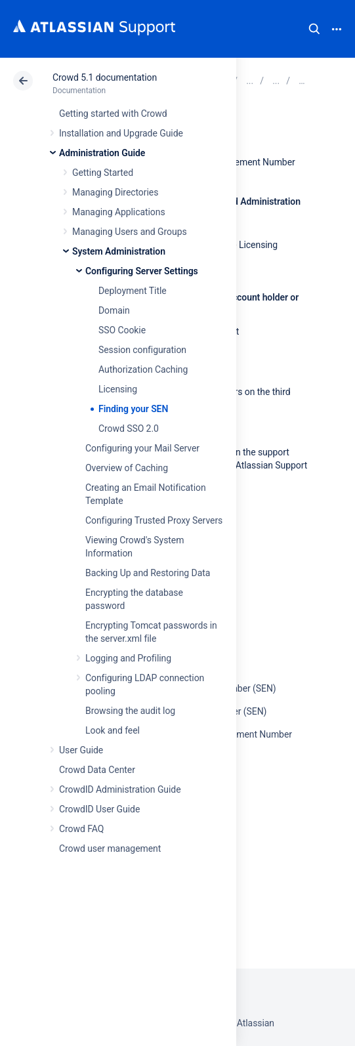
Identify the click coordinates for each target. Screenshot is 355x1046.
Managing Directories (115, 192)
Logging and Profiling (128, 658)
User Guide (81, 750)
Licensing (117, 389)
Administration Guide (102, 153)
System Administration (118, 251)
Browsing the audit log (130, 710)
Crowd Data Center (97, 769)
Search (314, 28)
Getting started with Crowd (113, 113)
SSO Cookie (122, 330)
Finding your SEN (133, 409)
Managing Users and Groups (129, 231)
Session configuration (142, 350)
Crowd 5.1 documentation (104, 77)
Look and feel (112, 730)
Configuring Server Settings (141, 271)
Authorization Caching (143, 369)
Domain (114, 310)
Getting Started (102, 172)
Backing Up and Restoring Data (147, 573)
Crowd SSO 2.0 (128, 428)
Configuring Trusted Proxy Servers (153, 520)
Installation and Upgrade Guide (121, 133)
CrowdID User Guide (99, 809)
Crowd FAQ (81, 829)
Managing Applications (118, 212)
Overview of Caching (126, 468)
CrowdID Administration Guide (120, 789)
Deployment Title (132, 290)
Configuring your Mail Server (142, 448)
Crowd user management (110, 848)
